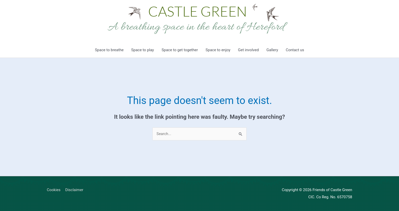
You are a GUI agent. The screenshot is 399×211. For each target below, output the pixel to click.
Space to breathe (109, 50)
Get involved (248, 50)
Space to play (142, 50)
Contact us (295, 50)
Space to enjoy (218, 50)
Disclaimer (74, 190)
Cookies (54, 190)
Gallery (272, 50)
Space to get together (180, 50)
